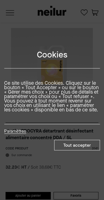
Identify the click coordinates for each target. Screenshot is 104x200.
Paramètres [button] (15, 131)
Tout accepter (77, 145)
